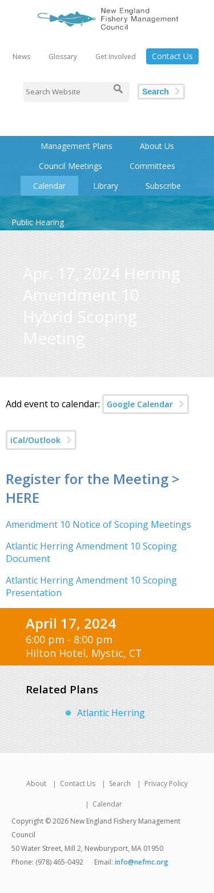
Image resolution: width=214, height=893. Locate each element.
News (21, 56)
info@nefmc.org (141, 862)
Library (105, 185)
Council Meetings (70, 165)
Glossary (63, 56)
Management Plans (76, 145)
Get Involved (115, 56)
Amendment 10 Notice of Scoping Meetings (98, 524)
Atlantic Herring (111, 712)
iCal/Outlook (35, 440)
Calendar (49, 185)
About (36, 783)
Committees (152, 165)
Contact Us (172, 56)
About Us (157, 145)
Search (155, 91)
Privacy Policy (166, 783)
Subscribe (163, 185)
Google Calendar (140, 404)
